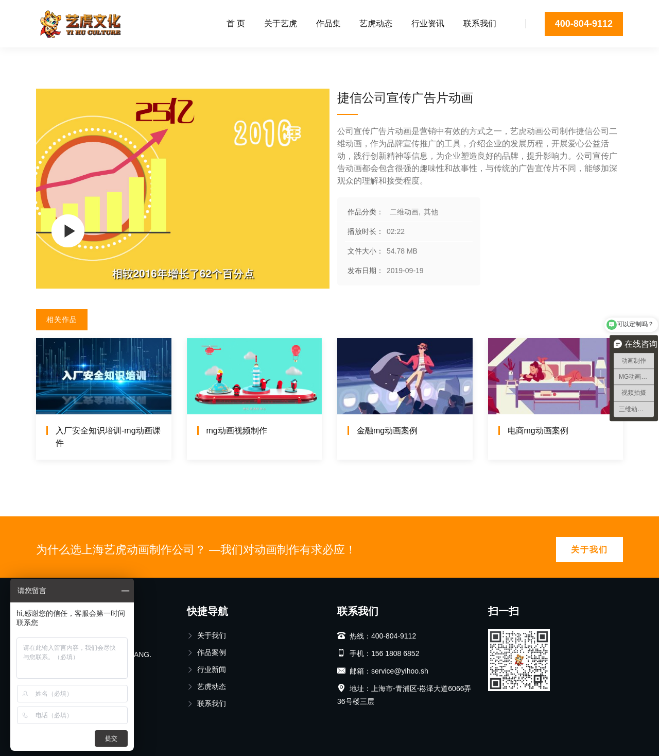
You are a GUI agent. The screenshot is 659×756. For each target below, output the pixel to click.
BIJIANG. (136, 654)
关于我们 (589, 549)
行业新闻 (206, 669)
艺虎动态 (375, 23)
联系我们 (479, 23)
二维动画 (79, 59)
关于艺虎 (280, 23)
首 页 (236, 23)
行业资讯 (427, 23)
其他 (117, 59)
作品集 (328, 23)
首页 (43, 59)
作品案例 (206, 652)
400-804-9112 (584, 24)
